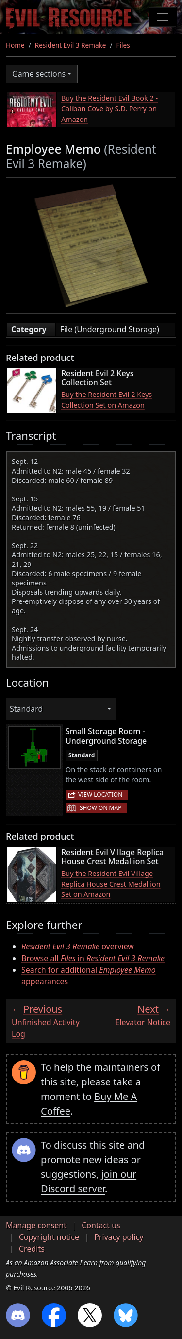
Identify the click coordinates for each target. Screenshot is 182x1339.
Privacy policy (118, 1237)
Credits (32, 1248)
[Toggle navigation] (162, 17)
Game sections (39, 74)
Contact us (101, 1225)
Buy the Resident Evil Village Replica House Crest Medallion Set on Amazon (111, 884)
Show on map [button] (100, 808)
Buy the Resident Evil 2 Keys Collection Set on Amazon (106, 400)
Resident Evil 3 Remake (70, 45)
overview (77, 946)
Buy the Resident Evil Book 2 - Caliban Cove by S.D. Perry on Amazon (109, 108)
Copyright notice (49, 1237)
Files (123, 45)
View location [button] (100, 794)
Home (15, 45)
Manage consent (36, 1225)
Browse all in (93, 958)
